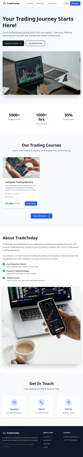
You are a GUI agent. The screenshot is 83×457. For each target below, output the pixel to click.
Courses (30, 3)
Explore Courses (13, 43)
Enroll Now (30, 203)
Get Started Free (35, 43)
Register (75, 3)
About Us (40, 3)
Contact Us (52, 3)
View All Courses (41, 216)
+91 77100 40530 (41, 413)
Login (66, 3)
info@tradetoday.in (14, 413)
